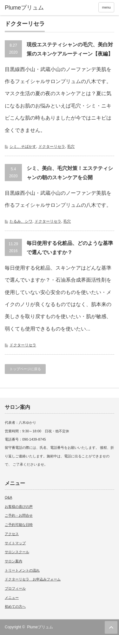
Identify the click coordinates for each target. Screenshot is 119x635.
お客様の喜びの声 (19, 506)
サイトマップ (15, 543)
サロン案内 (13, 561)
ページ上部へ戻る (111, 627)
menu (106, 7)
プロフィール (15, 588)
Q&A (8, 497)
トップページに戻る (25, 369)
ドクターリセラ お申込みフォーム (33, 579)
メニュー (12, 597)
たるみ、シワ (21, 221)
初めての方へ (15, 606)
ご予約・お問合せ (19, 515)
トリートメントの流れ (22, 570)
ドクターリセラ (51, 146)
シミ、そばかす (23, 146)
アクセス (12, 534)
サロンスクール (17, 552)
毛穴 (71, 146)
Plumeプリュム (40, 627)
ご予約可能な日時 (19, 525)
